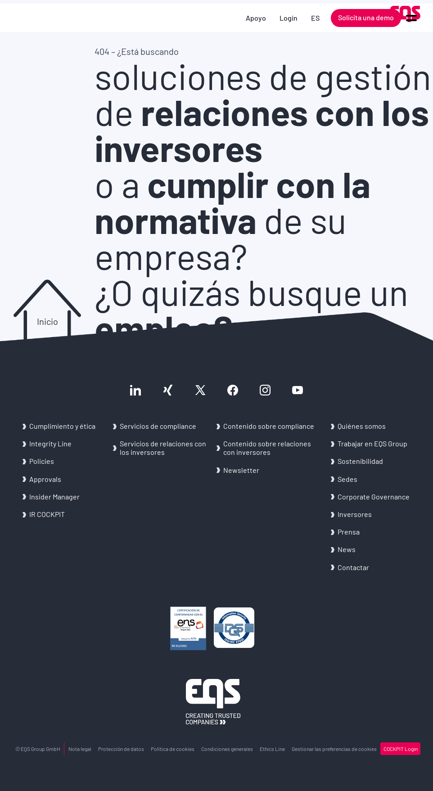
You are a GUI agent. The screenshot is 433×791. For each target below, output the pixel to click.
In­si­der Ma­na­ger (54, 496)
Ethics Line (272, 749)
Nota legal (79, 749)
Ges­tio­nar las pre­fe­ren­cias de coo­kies (334, 749)
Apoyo (256, 17)
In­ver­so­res (355, 514)
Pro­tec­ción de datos (121, 749)
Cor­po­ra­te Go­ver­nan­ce (374, 496)
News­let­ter (241, 470)
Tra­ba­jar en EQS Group (372, 443)
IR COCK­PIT (47, 514)
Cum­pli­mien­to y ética (62, 426)
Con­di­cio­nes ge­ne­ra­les (227, 749)
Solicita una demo (366, 17)
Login (289, 17)
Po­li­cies (41, 461)
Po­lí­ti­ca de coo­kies (172, 749)
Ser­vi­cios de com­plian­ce (158, 426)
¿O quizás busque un (251, 310)
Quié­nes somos (362, 426)
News (347, 549)
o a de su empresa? (232, 220)
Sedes (347, 479)
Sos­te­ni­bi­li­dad (360, 461)
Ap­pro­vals (45, 479)
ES (315, 17)
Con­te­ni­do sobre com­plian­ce (268, 426)
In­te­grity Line (50, 443)
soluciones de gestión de (263, 112)
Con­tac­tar (353, 567)
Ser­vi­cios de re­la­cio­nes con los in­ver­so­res (163, 447)
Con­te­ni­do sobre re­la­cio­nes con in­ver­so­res (267, 447)
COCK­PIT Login (400, 749)
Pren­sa (349, 531)
